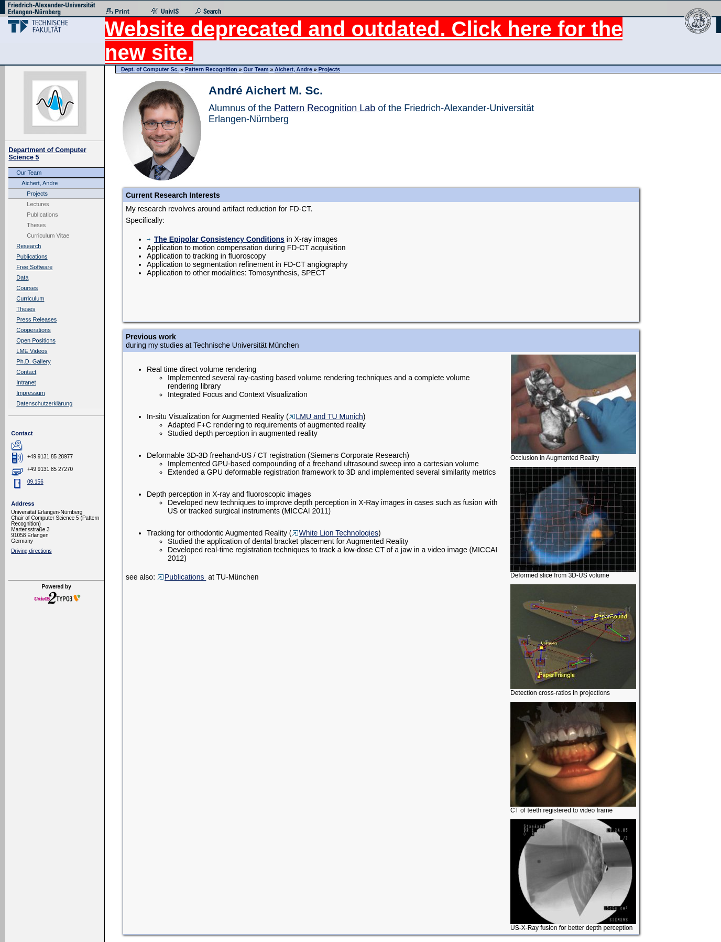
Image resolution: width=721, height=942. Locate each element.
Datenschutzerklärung (44, 403)
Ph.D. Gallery (33, 361)
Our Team (28, 172)
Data (22, 277)
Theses (36, 225)
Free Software (34, 267)
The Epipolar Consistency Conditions (216, 239)
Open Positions (36, 340)
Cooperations (33, 330)
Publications (42, 214)
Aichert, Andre (39, 183)
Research (28, 246)
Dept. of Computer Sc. (150, 69)
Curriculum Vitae (48, 235)
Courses (27, 288)
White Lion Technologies (335, 533)
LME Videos (31, 351)
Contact (26, 372)
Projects (37, 193)
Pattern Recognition (211, 69)
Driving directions (31, 551)
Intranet (26, 382)
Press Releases (36, 319)
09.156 (35, 482)
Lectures (38, 204)
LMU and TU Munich (326, 416)
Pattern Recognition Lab (324, 108)
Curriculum (30, 298)
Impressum (30, 393)
